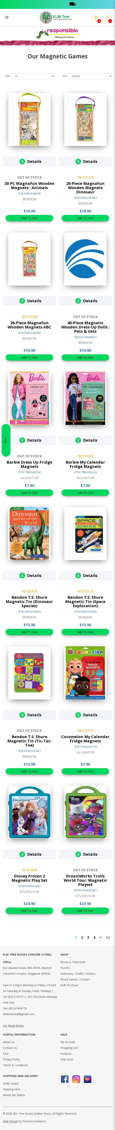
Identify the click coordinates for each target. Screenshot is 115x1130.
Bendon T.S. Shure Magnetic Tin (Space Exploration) (85, 601)
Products (66, 1053)
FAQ (5, 1053)
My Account (67, 1042)
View (7, 76)
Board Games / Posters (75, 979)
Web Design (10, 1121)
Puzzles (65, 968)
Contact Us (10, 1048)
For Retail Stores (13, 1025)
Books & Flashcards (73, 962)
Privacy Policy (11, 1059)
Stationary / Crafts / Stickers (77, 973)
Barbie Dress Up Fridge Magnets (29, 464)
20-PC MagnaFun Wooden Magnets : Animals (29, 185)
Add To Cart (29, 218)
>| (108, 937)
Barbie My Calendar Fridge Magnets (85, 464)
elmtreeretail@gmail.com (18, 1014)
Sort (65, 76)
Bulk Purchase (69, 985)
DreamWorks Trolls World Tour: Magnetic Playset (85, 880)
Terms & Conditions (15, 1065)
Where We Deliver (14, 1095)
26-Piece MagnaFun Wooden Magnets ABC (29, 325)
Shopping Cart (69, 1048)
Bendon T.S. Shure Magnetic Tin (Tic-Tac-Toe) (29, 741)
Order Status (11, 1083)
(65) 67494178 (18, 1008)
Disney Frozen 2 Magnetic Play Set (29, 878)
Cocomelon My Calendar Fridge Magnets (85, 739)
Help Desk (66, 1059)
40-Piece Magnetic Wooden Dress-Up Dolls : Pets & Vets (85, 327)
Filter (6, 565)
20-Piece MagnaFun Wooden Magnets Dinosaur (85, 188)
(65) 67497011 (17, 997)
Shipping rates (12, 1089)
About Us (9, 1042)
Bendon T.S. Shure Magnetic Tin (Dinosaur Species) (29, 601)
